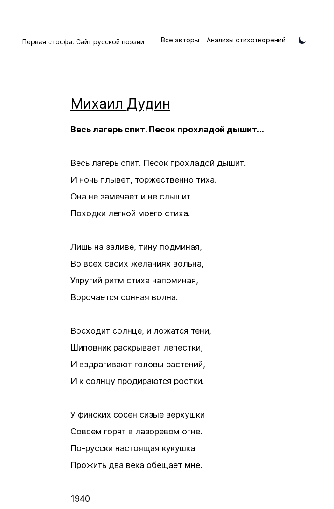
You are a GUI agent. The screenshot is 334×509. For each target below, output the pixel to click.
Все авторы (180, 40)
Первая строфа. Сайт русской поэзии (83, 42)
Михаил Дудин (120, 103)
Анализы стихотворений (246, 40)
